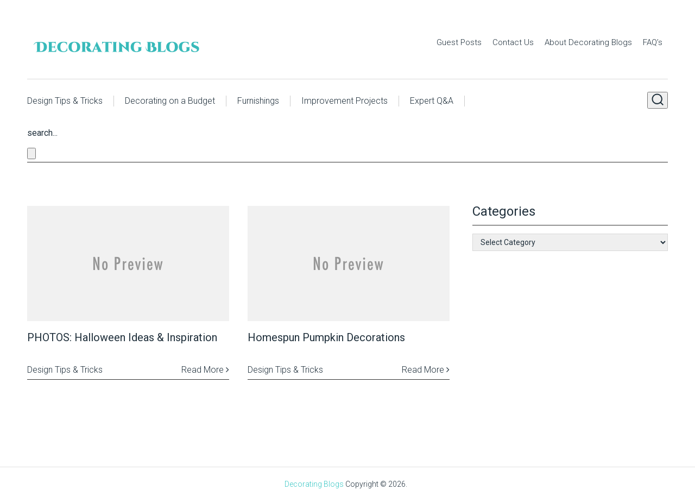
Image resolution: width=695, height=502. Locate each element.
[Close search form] (31, 153)
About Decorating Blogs (588, 42)
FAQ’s (652, 42)
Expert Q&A (431, 101)
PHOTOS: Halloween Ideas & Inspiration (122, 337)
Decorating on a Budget (170, 101)
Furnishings (258, 101)
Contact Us (513, 42)
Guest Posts (459, 42)
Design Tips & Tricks (65, 101)
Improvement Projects (344, 101)
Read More (205, 370)
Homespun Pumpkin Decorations (326, 337)
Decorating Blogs (314, 484)
